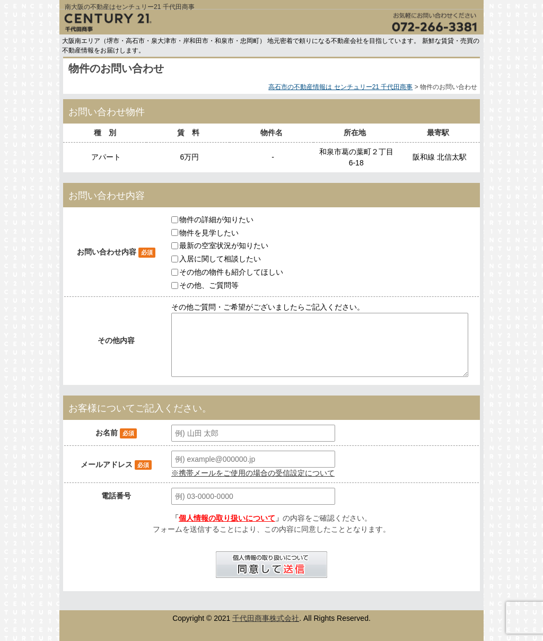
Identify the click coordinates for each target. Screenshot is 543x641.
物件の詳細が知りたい (216, 219)
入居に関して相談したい (220, 258)
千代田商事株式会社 (265, 618)
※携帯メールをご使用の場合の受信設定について (253, 473)
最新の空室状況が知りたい (223, 245)
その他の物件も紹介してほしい (231, 272)
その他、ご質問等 (209, 285)
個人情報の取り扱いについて (227, 518)
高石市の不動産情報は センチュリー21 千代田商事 (340, 87)
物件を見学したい (209, 232)
